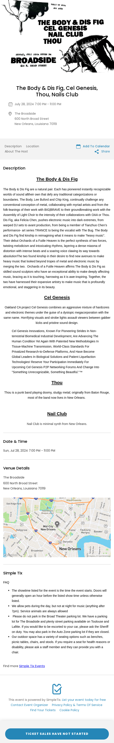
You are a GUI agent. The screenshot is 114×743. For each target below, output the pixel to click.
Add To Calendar (93, 146)
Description (13, 146)
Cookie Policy (69, 710)
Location (32, 146)
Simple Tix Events (32, 666)
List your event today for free (84, 700)
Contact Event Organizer (29, 705)
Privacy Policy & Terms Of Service (77, 705)
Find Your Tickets (43, 710)
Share (102, 151)
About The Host (16, 151)
